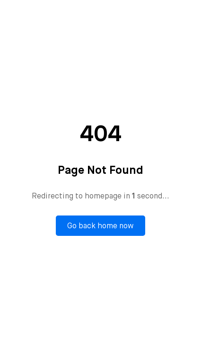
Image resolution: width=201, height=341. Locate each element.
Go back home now (100, 225)
